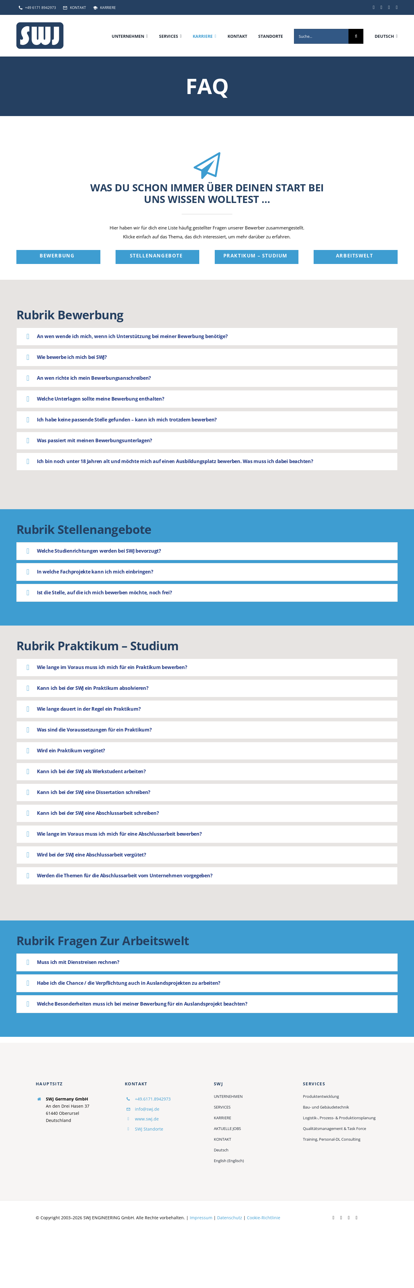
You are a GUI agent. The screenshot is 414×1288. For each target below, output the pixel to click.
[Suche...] (321, 36)
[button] (207, 336)
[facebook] (374, 7)
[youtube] (389, 7)
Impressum (201, 1217)
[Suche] (355, 36)
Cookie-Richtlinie (263, 1217)
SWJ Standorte (149, 1129)
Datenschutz (229, 1217)
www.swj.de (147, 1119)
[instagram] (397, 7)
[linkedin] (381, 7)
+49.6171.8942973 (153, 1099)
